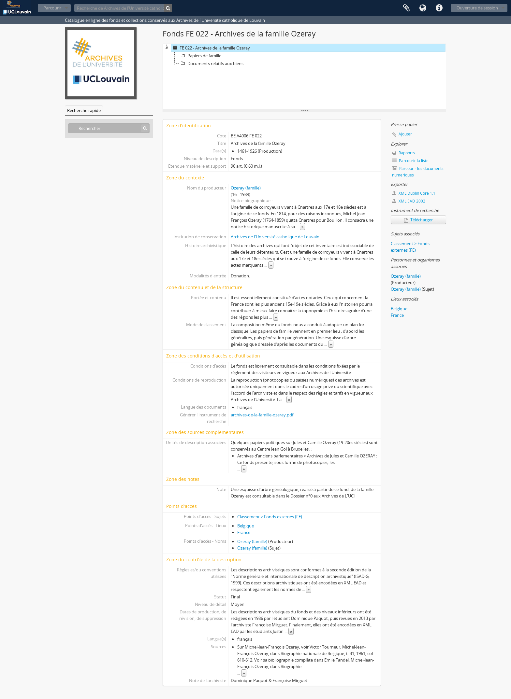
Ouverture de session (477, 8)
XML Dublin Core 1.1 (413, 193)
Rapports (403, 153)
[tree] (304, 76)
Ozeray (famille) (246, 188)
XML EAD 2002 (408, 201)
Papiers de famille (200, 56)
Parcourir (52, 8)
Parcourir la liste (410, 160)
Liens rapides (439, 8)
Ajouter (405, 134)
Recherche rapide (84, 110)
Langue (423, 8)
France (243, 532)
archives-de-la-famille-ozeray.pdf (262, 415)
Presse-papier (406, 8)
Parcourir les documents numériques (418, 172)
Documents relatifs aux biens (211, 63)
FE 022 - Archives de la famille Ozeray (210, 48)
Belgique (245, 526)
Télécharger (418, 220)
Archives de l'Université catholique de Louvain (275, 237)
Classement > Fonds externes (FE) (269, 517)
